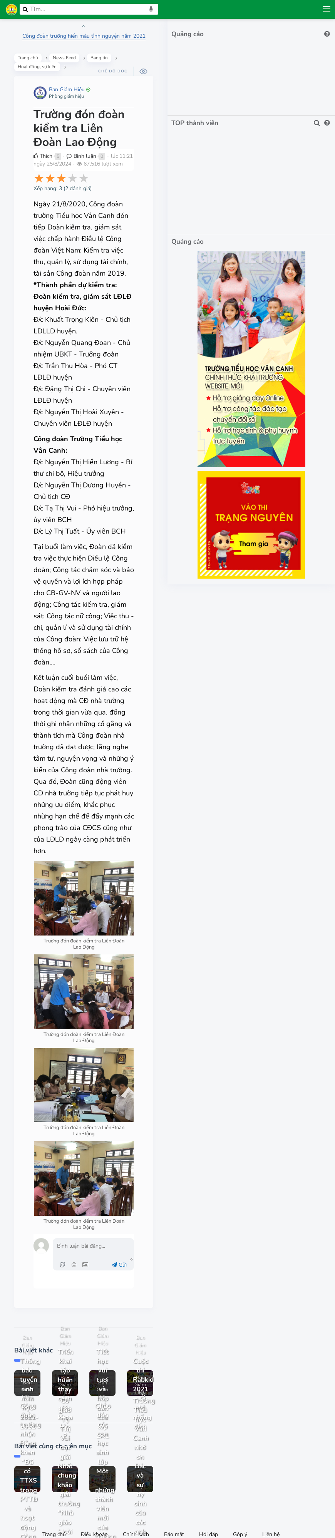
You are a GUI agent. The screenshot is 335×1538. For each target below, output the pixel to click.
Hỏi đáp (208, 1443)
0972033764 (141, 1492)
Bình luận (84, 136)
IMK (185, 1512)
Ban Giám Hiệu (70, 83)
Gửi (168, 1151)
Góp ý (240, 1443)
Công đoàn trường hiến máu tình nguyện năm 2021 (109, 36)
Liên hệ (271, 1443)
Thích (46, 136)
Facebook (171, 1492)
